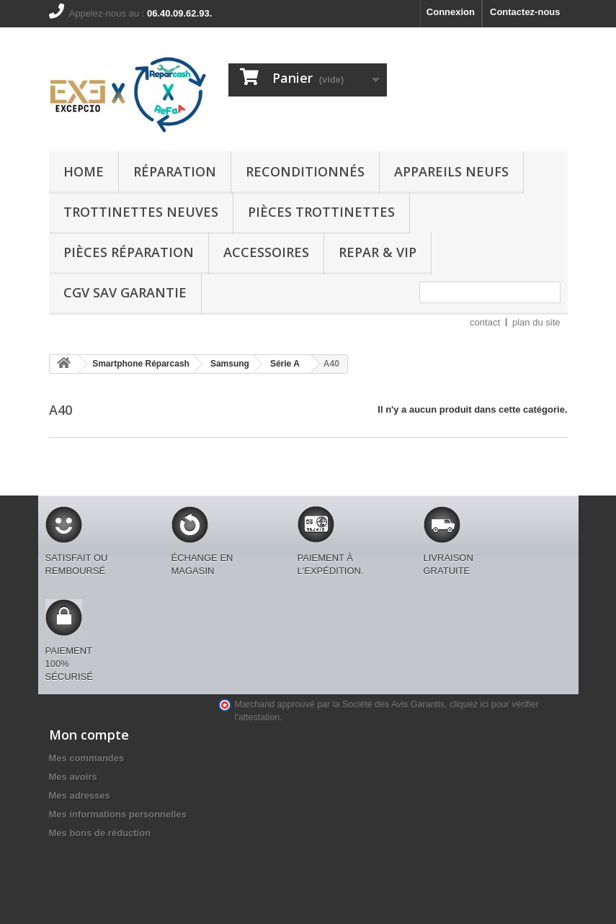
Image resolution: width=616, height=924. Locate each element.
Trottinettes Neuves (140, 211)
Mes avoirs (73, 776)
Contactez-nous (525, 11)
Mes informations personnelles (118, 814)
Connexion (451, 11)
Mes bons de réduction (100, 832)
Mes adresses (79, 795)
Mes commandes (87, 758)
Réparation (174, 171)
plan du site (536, 322)
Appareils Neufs (451, 171)
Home (83, 171)
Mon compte (89, 734)
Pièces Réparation (128, 252)
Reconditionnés (305, 171)
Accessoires (266, 252)
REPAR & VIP (377, 252)
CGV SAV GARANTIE (125, 292)
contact (485, 322)
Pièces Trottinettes (321, 211)
